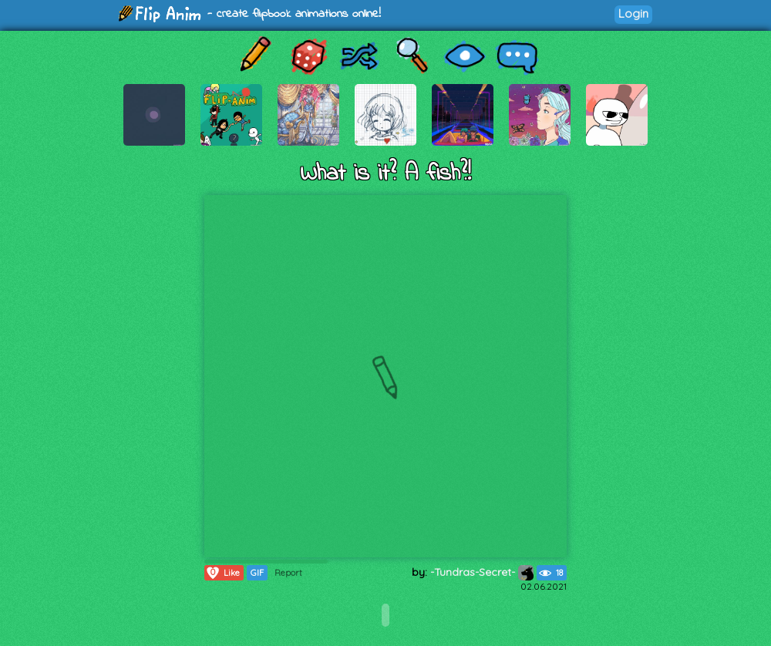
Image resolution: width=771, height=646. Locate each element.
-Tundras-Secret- (482, 572)
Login (633, 13)
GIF (257, 572)
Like (222, 572)
